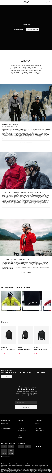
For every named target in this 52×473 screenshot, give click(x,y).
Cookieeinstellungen (39, 431)
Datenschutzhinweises (26, 396)
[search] (4, 2)
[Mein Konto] (46, 2)
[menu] (2, 2)
